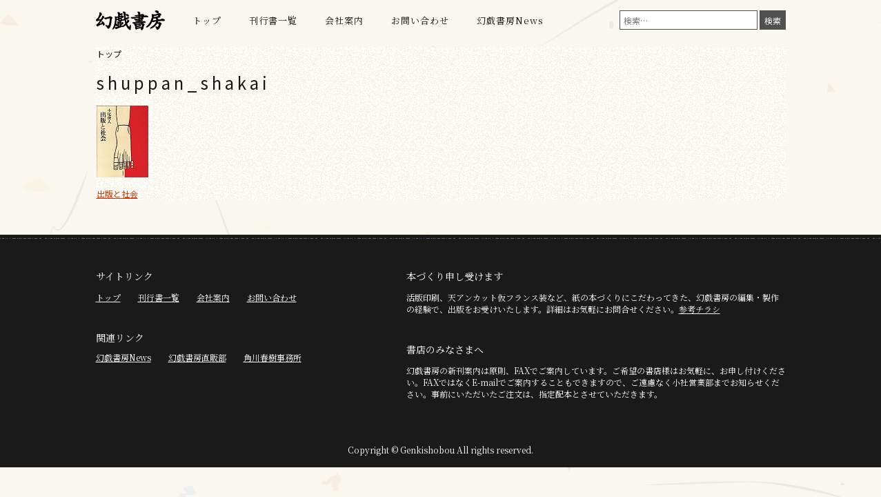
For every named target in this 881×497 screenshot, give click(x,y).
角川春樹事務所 (272, 357)
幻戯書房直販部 (197, 357)
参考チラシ (699, 309)
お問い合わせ (420, 20)
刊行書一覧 (273, 20)
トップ (206, 20)
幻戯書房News (510, 20)
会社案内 (344, 20)
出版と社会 (117, 193)
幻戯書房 (130, 20)
